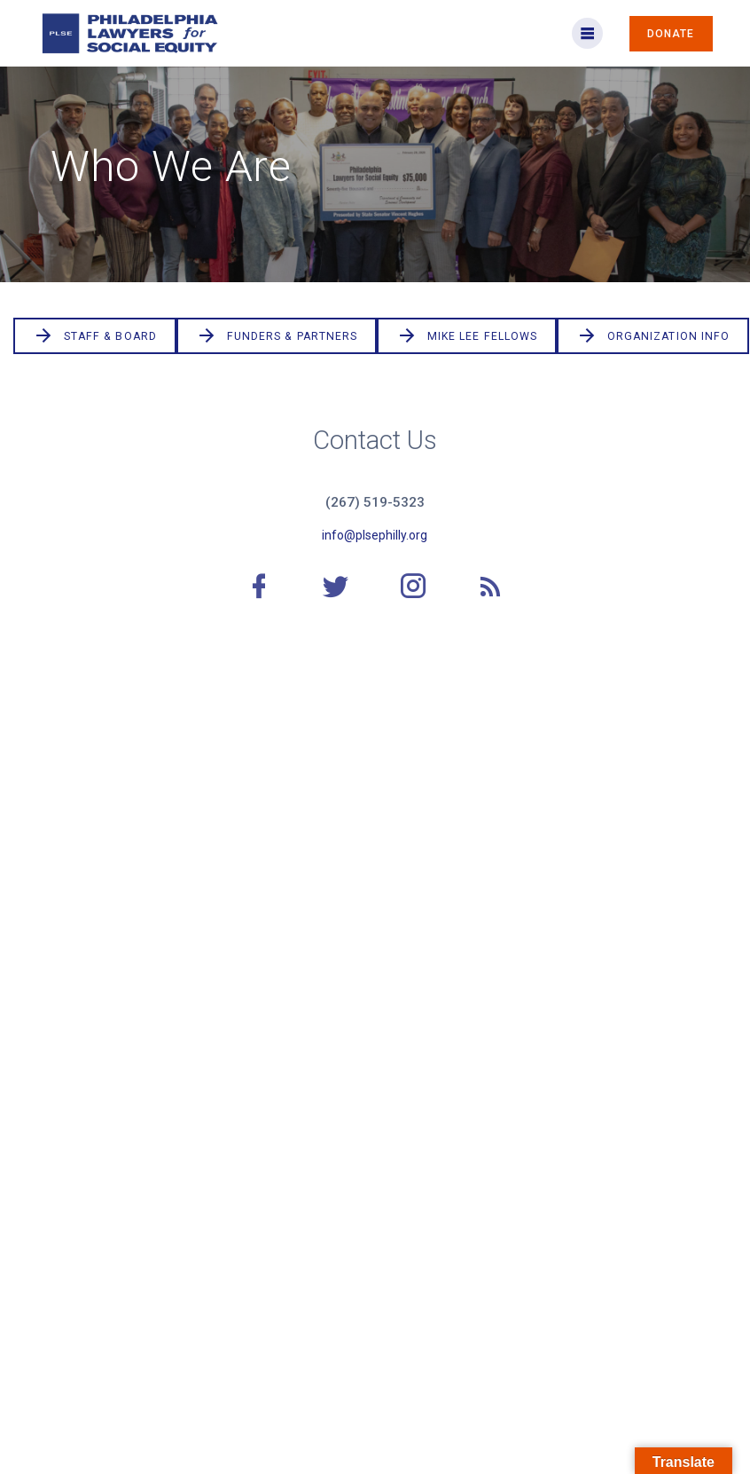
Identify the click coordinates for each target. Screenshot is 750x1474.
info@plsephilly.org (374, 535)
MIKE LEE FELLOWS (466, 335)
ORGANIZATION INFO (653, 335)
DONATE (671, 34)
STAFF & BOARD (95, 335)
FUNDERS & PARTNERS (276, 335)
